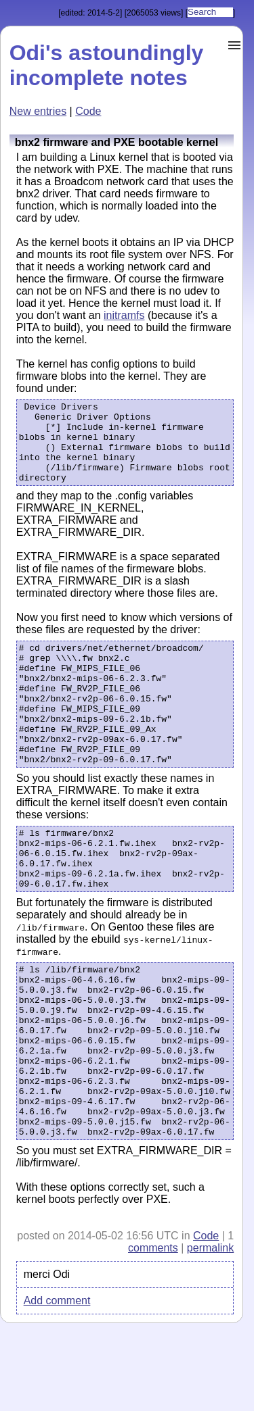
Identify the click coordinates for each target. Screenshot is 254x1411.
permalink (210, 1335)
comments (153, 1335)
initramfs (124, 315)
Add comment (57, 1387)
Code (88, 111)
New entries (37, 111)
